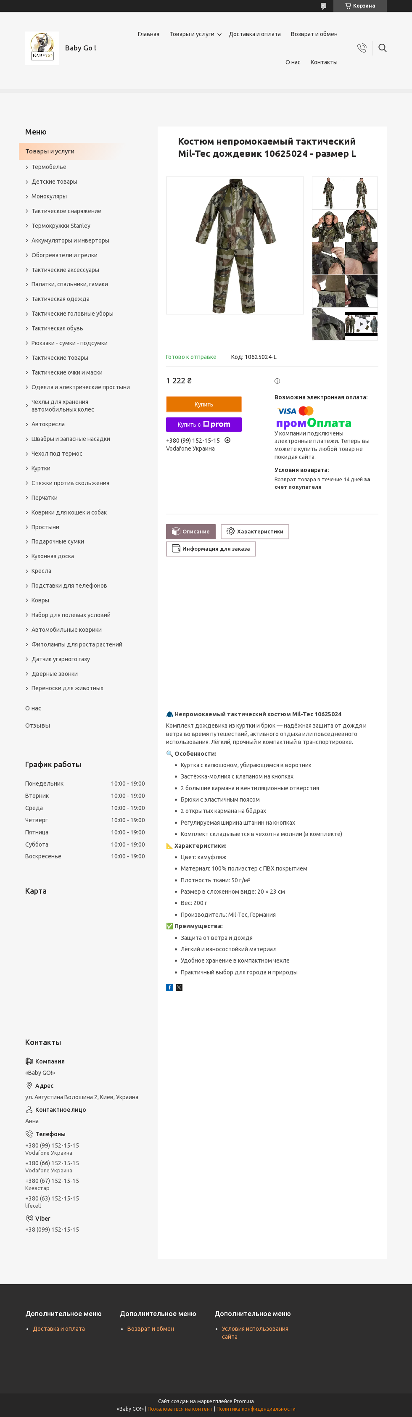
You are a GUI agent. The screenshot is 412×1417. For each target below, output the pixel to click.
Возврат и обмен (314, 34)
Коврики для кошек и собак (69, 512)
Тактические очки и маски (67, 372)
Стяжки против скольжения (70, 483)
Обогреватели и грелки (65, 255)
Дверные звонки (55, 673)
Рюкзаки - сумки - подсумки (70, 343)
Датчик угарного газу (61, 659)
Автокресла (48, 424)
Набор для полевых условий (71, 615)
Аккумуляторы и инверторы (70, 240)
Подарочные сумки (58, 541)
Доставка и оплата (255, 34)
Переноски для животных (67, 688)
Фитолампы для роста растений (77, 644)
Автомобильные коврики (67, 629)
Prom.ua (244, 1401)
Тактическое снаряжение (66, 211)
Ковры (40, 600)
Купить (204, 404)
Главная (148, 34)
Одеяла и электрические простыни (81, 387)
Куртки (41, 468)
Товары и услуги (191, 34)
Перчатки (45, 497)
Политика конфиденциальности (256, 1409)
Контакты (324, 62)
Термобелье (49, 167)
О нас (293, 62)
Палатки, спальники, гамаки (70, 284)
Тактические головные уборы (73, 313)
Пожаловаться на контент (180, 1409)
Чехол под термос (57, 453)
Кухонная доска (53, 556)
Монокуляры (49, 196)
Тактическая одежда (61, 299)
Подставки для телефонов (69, 585)
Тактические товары (60, 357)
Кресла (41, 570)
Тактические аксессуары (65, 270)
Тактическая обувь (57, 328)
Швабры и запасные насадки (71, 438)
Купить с (203, 424)
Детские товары (54, 181)
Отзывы (37, 725)
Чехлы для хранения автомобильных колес (63, 405)
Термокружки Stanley (61, 225)
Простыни (45, 527)
